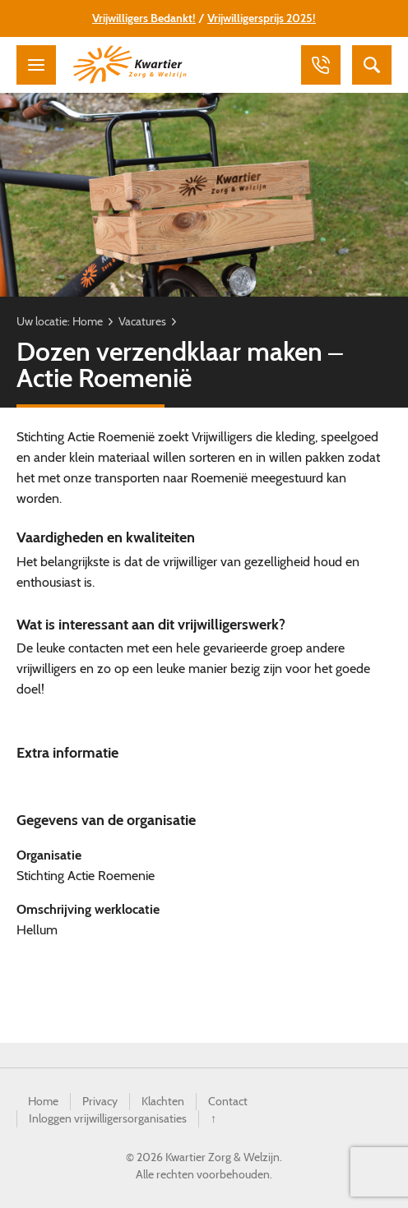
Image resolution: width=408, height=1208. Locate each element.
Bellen (321, 65)
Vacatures (142, 321)
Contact (228, 1101)
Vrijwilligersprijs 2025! (261, 18)
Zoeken (372, 65)
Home (87, 321)
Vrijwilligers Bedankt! (144, 18)
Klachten (162, 1101)
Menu (36, 65)
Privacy (100, 1101)
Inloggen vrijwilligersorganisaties (108, 1118)
